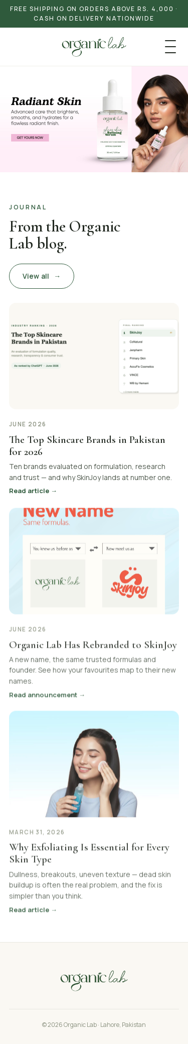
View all (42, 276)
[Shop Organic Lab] (94, 119)
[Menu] (170, 47)
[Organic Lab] (93, 46)
